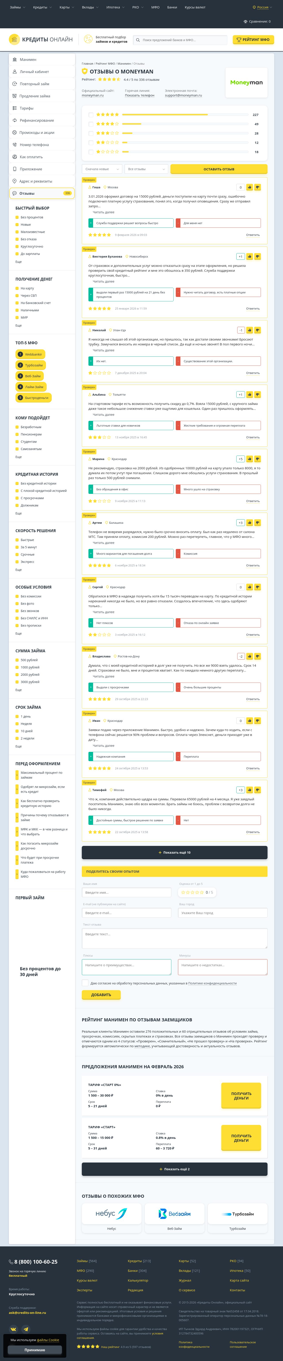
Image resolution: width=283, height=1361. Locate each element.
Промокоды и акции (34, 140)
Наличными (30, 325)
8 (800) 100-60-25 (35, 1261)
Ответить (253, 235)
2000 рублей (30, 689)
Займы (15, 7)
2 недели (27, 753)
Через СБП (29, 310)
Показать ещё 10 (174, 852)
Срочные (27, 569)
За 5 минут (29, 562)
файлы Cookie (48, 1340)
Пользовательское (252, 1344)
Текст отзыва (92, 924)
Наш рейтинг (110, 1347)
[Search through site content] (180, 40)
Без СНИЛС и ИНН (34, 633)
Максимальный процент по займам (41, 789)
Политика (201, 1344)
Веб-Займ (32, 390)
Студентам (29, 456)
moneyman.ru (93, 95)
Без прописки (31, 640)
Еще (18, 276)
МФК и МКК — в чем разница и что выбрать (44, 846)
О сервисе (187, 1290)
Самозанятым (31, 463)
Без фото (27, 618)
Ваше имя (90, 884)
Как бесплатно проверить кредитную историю (40, 817)
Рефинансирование (34, 127)
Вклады (88, 7)
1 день (26, 731)
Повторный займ (31, 87)
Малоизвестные (33, 246)
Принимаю (35, 1350)
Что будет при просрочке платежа (40, 874)
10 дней (27, 745)
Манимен (124, 63)
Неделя (26, 738)
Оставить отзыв (219, 169)
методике (142, 1046)
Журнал (185, 1280)
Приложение (28, 180)
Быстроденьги (36, 412)
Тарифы (23, 113)
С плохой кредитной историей (44, 505)
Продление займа (32, 100)
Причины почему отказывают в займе (45, 832)
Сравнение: (257, 21)
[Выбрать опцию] (174, 983)
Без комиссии (31, 611)
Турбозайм (34, 379)
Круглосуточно (32, 261)
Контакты (237, 1290)
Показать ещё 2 (174, 1169)
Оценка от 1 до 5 (191, 884)
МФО (155, 7)
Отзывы (42, 206)
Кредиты (40, 7)
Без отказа (28, 254)
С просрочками (32, 512)
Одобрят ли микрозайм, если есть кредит (43, 803)
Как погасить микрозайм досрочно (39, 860)
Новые (26, 239)
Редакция (135, 1290)
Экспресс (27, 576)
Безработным (31, 441)
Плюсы (88, 955)
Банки (172, 7)
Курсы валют (195, 7)
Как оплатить (28, 166)
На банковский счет (36, 317)
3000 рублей (30, 696)
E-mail (104, 904)
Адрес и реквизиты (33, 193)
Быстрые (27, 554)
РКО (135, 7)
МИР (24, 332)
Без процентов (32, 232)
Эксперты (84, 1290)
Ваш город (186, 904)
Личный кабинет (31, 73)
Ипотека (113, 7)
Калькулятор (138, 1280)
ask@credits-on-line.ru (27, 1312)
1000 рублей (30, 682)
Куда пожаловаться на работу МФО (43, 888)
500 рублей (29, 674)
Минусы (185, 955)
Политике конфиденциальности (212, 983)
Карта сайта (239, 1280)
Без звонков (30, 625)
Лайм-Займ (34, 401)
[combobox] (102, 169)
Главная (87, 63)
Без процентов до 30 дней (40, 986)
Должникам (29, 520)
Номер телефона (31, 153)
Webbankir (33, 369)
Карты (65, 7)
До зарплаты (30, 268)
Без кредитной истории (38, 498)
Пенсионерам (31, 449)
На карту (27, 303)
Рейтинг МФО (256, 39)
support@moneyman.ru (183, 95)
